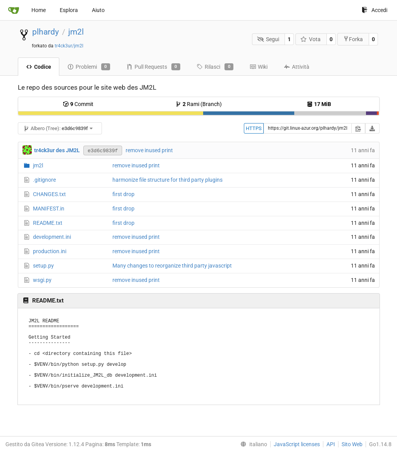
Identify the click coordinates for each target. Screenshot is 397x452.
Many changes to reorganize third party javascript (172, 266)
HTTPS (254, 128)
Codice (38, 67)
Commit (78, 104)
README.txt (47, 223)
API (330, 444)
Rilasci (215, 66)
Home (38, 10)
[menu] (252, 444)
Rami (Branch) (198, 104)
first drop (123, 194)
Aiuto (98, 10)
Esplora (69, 10)
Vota (310, 39)
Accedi (374, 10)
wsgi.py (42, 280)
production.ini (49, 251)
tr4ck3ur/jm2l (69, 46)
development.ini (52, 237)
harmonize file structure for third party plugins (167, 180)
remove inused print (149, 150)
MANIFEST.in (48, 208)
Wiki (259, 67)
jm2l (76, 32)
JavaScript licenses (297, 444)
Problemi (88, 66)
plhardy (45, 32)
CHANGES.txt (49, 194)
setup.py (43, 266)
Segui (268, 39)
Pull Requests (153, 66)
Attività (296, 67)
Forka (353, 39)
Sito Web (352, 444)
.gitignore (44, 180)
